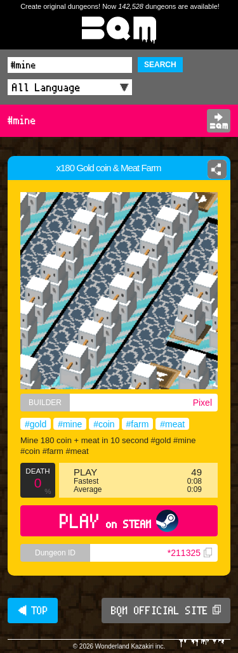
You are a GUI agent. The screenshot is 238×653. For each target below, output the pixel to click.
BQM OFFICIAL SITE (166, 610)
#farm (137, 424)
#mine (70, 424)
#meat (172, 424)
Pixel (202, 403)
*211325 (190, 553)
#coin (103, 424)
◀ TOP (32, 610)
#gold (35, 424)
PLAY (119, 521)
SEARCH (160, 64)
